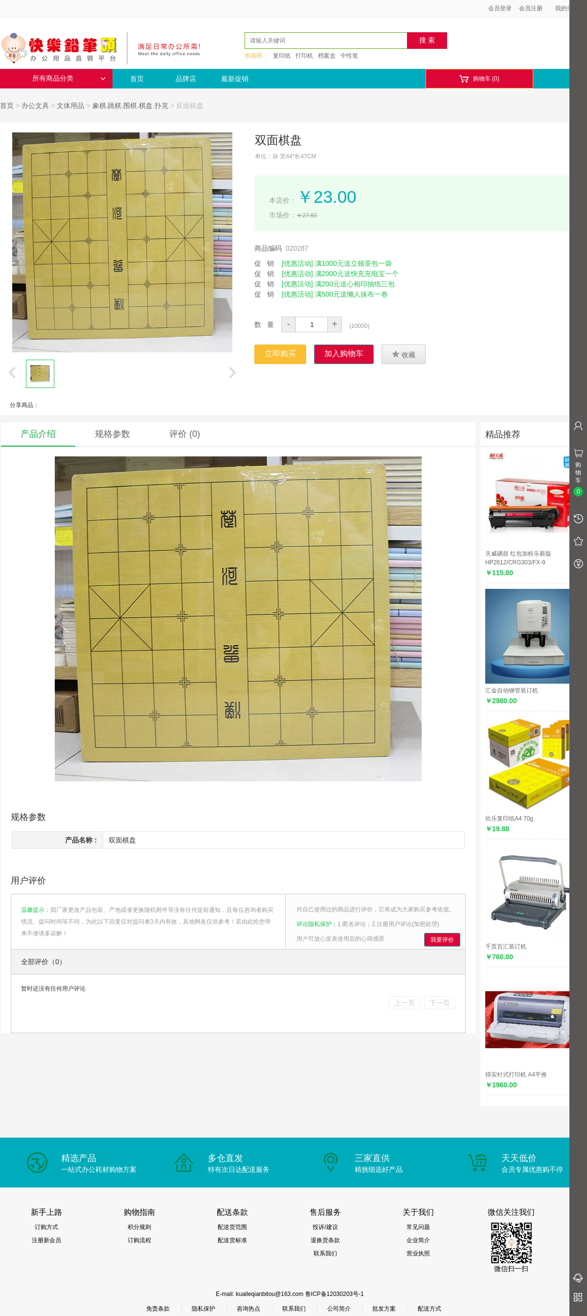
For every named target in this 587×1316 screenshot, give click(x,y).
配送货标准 (232, 1240)
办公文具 (35, 105)
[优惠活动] (297, 263)
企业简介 (418, 1240)
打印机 (304, 55)
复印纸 (282, 55)
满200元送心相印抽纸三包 (355, 284)
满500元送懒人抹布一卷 (351, 294)
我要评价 (442, 939)
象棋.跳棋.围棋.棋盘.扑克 (130, 105)
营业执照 (418, 1253)
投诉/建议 (325, 1227)
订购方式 (46, 1227)
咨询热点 (248, 1308)
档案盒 (327, 55)
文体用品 (70, 105)
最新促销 (234, 79)
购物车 (479, 79)
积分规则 (139, 1227)
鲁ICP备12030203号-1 (334, 1294)
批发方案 (384, 1308)
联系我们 (325, 1253)
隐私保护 (203, 1308)
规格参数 (112, 434)
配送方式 (429, 1308)
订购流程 (139, 1240)
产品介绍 (38, 434)
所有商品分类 (69, 78)
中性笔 (349, 55)
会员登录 (500, 8)
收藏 (403, 354)
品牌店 (186, 79)
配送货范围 (232, 1227)
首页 (137, 79)
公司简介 (339, 1308)
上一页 (404, 1003)
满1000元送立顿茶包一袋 (353, 263)
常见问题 (418, 1227)
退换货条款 (325, 1240)
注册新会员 (46, 1240)
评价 (184, 434)
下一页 (439, 1003)
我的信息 (570, 8)
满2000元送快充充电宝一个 (357, 274)
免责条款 (158, 1308)
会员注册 (530, 8)
